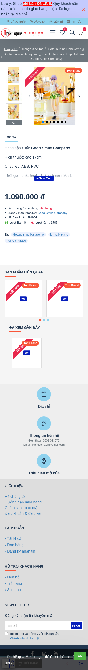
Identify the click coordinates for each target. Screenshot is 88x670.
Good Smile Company (52, 213)
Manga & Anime (32, 49)
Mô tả (11, 137)
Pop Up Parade (16, 240)
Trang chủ (11, 49)
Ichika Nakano (59, 234)
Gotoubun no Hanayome (28, 234)
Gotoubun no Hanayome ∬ (66, 49)
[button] (29, 96)
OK (80, 656)
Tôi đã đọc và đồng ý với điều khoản (32, 636)
